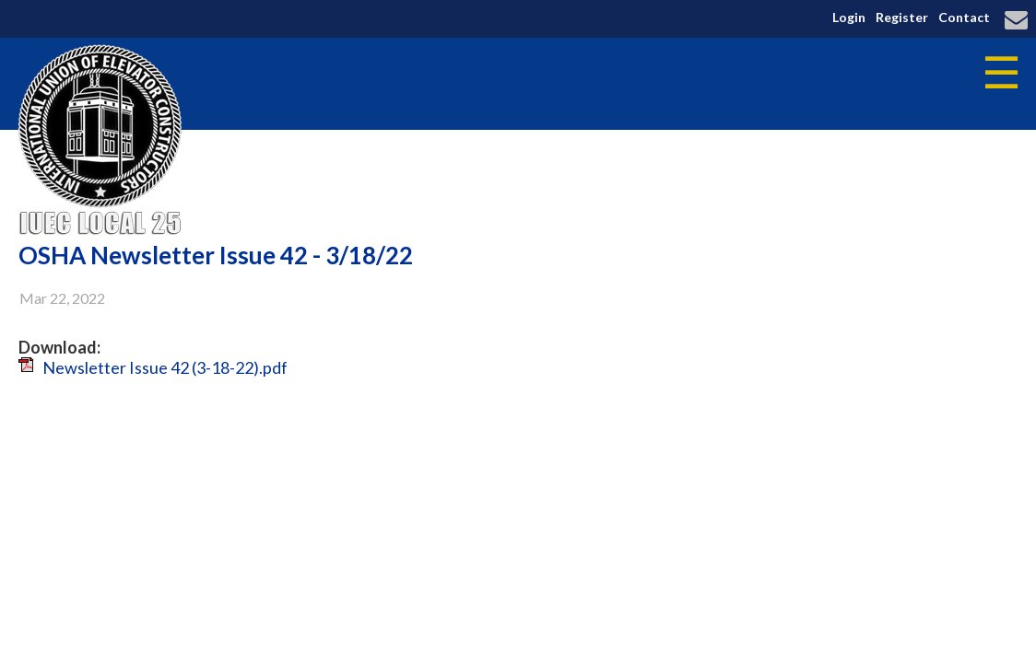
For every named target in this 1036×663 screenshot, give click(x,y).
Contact (964, 17)
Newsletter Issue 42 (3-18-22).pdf (165, 367)
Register (902, 17)
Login (848, 17)
